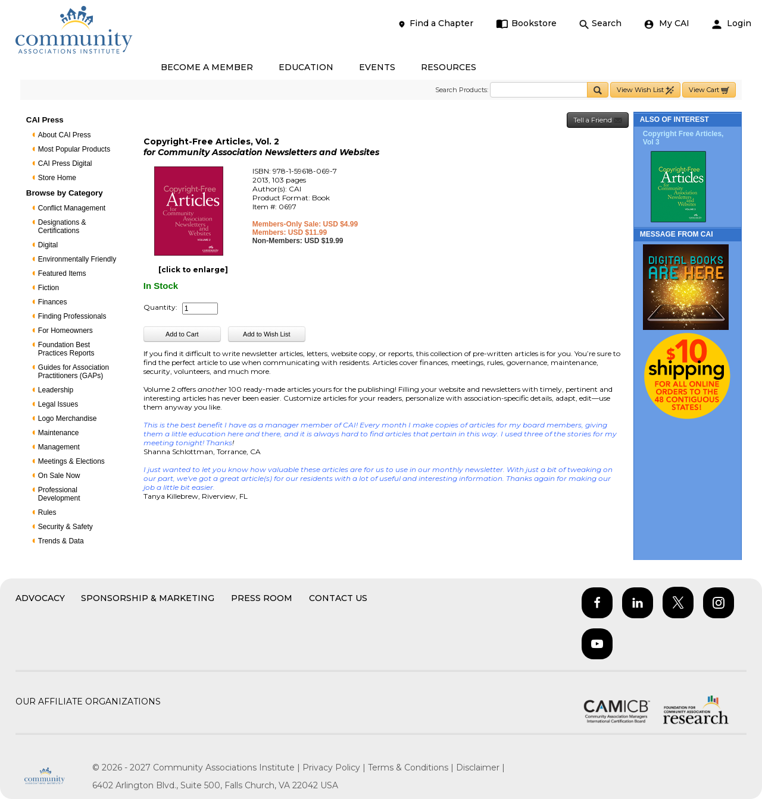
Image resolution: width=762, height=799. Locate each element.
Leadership (55, 390)
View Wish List (645, 90)
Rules (47, 512)
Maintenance (58, 433)
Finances (52, 302)
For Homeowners (65, 330)
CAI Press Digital (65, 163)
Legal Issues (58, 404)
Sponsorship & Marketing (147, 598)
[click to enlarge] (193, 269)
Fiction (48, 288)
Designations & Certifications (62, 226)
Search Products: (461, 90)
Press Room (261, 598)
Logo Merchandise (67, 418)
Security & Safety (65, 527)
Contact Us (338, 598)
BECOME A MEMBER (207, 67)
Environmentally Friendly (77, 259)
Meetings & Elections (71, 461)
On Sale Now (59, 475)
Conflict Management (71, 208)
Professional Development (59, 494)
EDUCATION (306, 67)
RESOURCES (448, 67)
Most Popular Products (74, 149)
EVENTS (377, 67)
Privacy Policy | (335, 767)
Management (59, 447)
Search (600, 23)
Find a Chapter (435, 23)
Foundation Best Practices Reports (66, 349)
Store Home (57, 178)
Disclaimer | (480, 767)
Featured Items (62, 273)
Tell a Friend (597, 120)
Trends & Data (61, 541)
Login (731, 23)
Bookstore (526, 23)
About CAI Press (64, 135)
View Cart (709, 90)
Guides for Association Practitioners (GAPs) (73, 371)
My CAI (666, 23)
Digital (48, 245)
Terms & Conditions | (412, 767)
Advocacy (40, 598)
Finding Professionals (72, 316)
